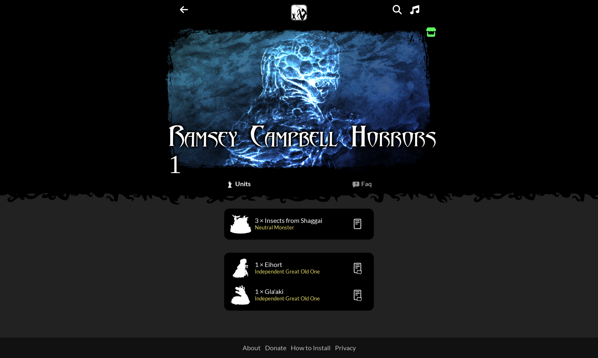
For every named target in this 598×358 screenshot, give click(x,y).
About (252, 347)
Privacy (345, 347)
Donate (275, 347)
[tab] (238, 184)
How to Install (310, 347)
